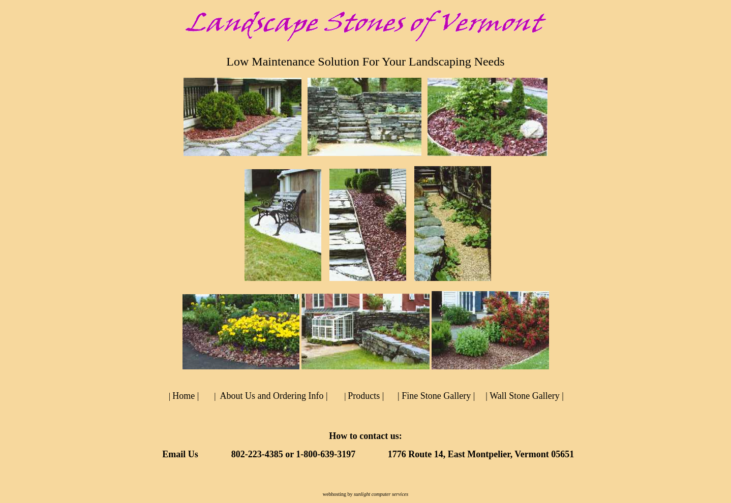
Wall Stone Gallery (525, 396)
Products (364, 396)
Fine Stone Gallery (436, 396)
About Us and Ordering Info (271, 396)
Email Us (180, 454)
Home (183, 396)
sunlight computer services (381, 494)
